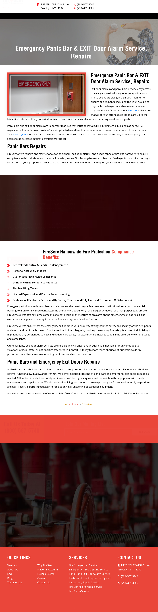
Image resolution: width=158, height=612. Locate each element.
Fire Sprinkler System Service (85, 586)
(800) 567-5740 (85, 4)
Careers (119, 15)
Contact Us (151, 15)
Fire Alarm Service (79, 591)
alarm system (20, 134)
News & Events (95, 15)
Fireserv (132, 110)
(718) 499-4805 (85, 8)
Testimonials (134, 15)
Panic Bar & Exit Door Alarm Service (89, 574)
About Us (35, 15)
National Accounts (66, 15)
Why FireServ (20, 15)
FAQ (81, 15)
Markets (48, 15)
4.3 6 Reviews (79, 404)
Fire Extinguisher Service (83, 565)
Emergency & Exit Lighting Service (88, 569)
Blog (108, 15)
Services (5, 15)
